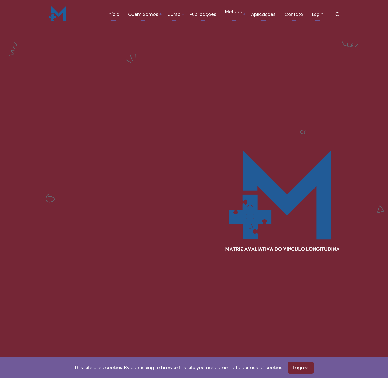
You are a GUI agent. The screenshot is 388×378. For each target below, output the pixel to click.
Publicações (203, 14)
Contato (294, 14)
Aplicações (263, 14)
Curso (174, 14)
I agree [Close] (300, 367)
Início (113, 14)
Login (317, 14)
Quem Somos (143, 14)
